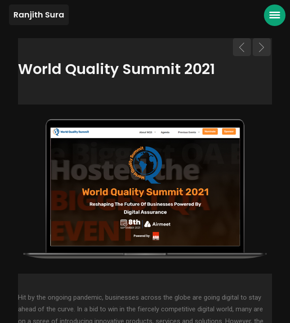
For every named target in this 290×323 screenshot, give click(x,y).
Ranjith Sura (38, 14)
